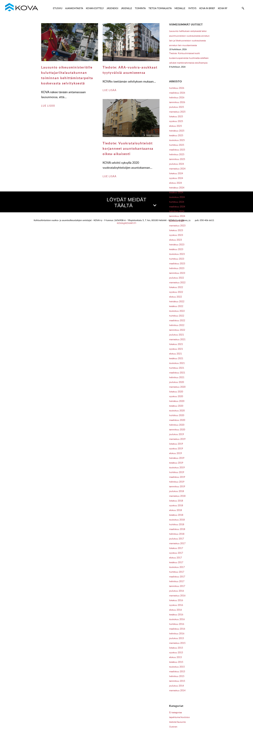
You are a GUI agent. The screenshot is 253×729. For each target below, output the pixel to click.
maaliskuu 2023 (177, 263)
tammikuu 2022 (177, 329)
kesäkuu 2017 (176, 562)
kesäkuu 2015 (176, 662)
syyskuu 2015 (176, 652)
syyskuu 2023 (176, 235)
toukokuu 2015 (177, 666)
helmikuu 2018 (176, 533)
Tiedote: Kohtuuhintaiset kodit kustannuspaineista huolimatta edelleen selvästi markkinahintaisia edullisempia (189, 58)
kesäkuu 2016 (176, 614)
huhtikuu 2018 (176, 524)
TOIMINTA (140, 8)
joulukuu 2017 (176, 538)
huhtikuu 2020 (176, 415)
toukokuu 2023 (177, 254)
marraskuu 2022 (177, 282)
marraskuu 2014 (177, 690)
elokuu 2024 (175, 182)
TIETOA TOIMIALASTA (160, 8)
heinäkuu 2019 (176, 458)
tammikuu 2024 (177, 216)
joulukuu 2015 (176, 638)
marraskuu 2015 (177, 643)
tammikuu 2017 (177, 586)
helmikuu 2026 (176, 97)
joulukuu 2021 (176, 334)
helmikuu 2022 (176, 325)
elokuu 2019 (175, 453)
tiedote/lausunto (177, 721)
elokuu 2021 (175, 353)
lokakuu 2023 (176, 230)
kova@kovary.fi (126, 223)
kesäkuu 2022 (176, 306)
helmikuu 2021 (176, 377)
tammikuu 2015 (177, 681)
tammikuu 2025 (177, 159)
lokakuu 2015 (176, 647)
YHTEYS (192, 8)
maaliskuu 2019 (177, 477)
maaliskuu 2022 (177, 320)
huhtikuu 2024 (176, 201)
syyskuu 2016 (176, 605)
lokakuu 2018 (176, 500)
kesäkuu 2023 (176, 249)
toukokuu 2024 (177, 197)
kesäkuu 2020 (176, 405)
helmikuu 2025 (176, 154)
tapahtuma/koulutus (179, 717)
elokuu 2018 (175, 510)
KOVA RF (222, 8)
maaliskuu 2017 (177, 576)
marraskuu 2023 (177, 225)
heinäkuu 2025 (176, 130)
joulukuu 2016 (176, 590)
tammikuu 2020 (177, 429)
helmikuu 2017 (176, 581)
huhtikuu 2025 (176, 144)
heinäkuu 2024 (176, 187)
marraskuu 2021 (177, 339)
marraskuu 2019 (177, 439)
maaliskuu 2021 (177, 372)
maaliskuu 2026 (177, 92)
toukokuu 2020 (177, 410)
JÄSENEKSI (112, 8)
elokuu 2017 (175, 557)
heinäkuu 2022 (176, 301)
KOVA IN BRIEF (207, 8)
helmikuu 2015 (176, 676)
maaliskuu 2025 (177, 149)
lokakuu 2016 (176, 600)
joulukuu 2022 (176, 277)
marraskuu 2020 (177, 386)
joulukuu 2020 (176, 382)
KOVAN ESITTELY (95, 8)
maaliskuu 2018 (177, 529)
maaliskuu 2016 (177, 628)
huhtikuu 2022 (176, 315)
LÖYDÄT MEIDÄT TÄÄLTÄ (131, 202)
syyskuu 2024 (176, 178)
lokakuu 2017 (176, 548)
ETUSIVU (57, 8)
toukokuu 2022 (177, 311)
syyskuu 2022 (176, 292)
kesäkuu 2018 (176, 514)
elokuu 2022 (175, 296)
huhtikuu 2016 (176, 624)
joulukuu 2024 (176, 163)
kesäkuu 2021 (176, 358)
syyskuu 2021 (176, 348)
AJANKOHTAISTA (74, 8)
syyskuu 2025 (176, 121)
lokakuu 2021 (176, 344)
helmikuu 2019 (176, 481)
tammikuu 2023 (177, 273)
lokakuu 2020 (176, 391)
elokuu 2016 (175, 609)
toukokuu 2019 (177, 467)
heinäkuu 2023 (176, 244)
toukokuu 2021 (177, 363)
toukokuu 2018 (177, 519)
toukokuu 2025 (177, 140)
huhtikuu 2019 (176, 472)
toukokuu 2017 (177, 567)
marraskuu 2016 (177, 595)
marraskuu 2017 (177, 543)
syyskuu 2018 (176, 505)
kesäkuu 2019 (176, 462)
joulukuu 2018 (176, 491)
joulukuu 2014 (176, 685)
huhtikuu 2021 (176, 367)
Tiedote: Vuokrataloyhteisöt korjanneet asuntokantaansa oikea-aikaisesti (128, 148)
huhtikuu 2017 (176, 571)
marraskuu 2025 (177, 111)
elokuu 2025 (175, 126)
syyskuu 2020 (176, 396)
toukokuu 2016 (177, 619)
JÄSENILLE (126, 8)
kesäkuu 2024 (176, 192)
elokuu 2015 (175, 657)
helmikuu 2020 (176, 424)
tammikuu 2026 (177, 102)
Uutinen (173, 726)
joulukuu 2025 (176, 107)
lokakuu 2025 (176, 116)
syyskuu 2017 (176, 552)
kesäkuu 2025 (176, 135)
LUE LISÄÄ (48, 105)
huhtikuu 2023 (176, 258)
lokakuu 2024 (176, 173)
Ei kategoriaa (175, 712)
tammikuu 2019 (177, 486)
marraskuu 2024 (177, 168)
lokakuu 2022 (176, 287)
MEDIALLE (179, 8)
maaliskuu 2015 (177, 671)
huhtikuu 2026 (176, 88)
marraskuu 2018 (177, 496)
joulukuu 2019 (176, 434)
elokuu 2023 (175, 239)
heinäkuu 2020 (176, 401)
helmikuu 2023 (176, 268)
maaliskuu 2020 (177, 420)
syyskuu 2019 (176, 448)
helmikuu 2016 (176, 633)
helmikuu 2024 (176, 211)
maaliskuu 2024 (177, 206)
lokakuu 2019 (176, 443)
